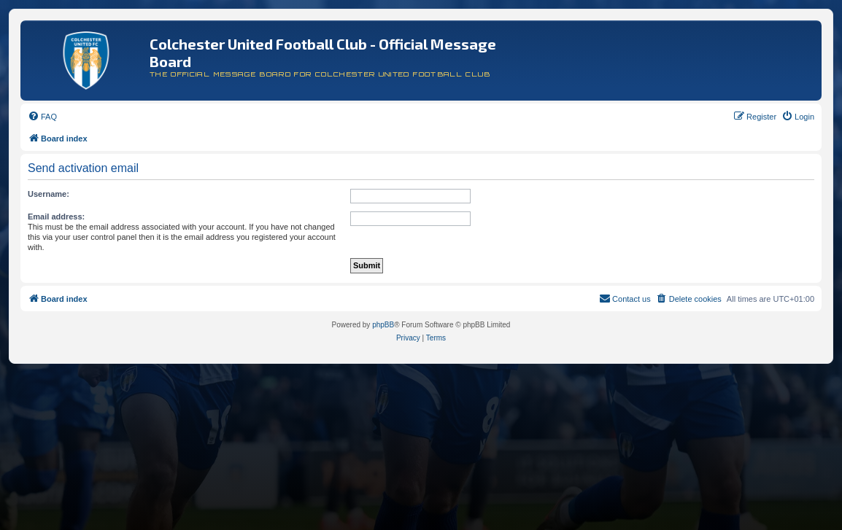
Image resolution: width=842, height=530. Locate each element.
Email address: (56, 216)
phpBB (383, 325)
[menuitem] (42, 116)
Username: (48, 194)
